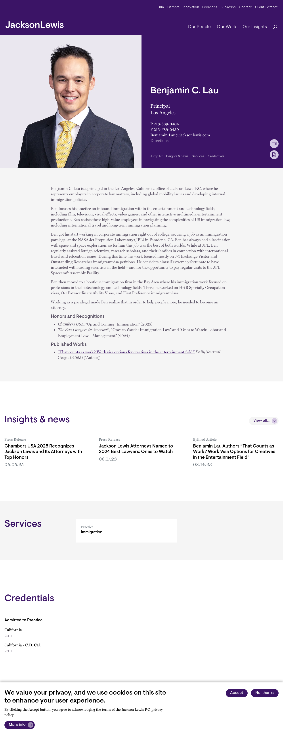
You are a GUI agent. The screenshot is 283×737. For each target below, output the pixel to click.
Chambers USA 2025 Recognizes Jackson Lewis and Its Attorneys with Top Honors (43, 452)
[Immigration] (126, 537)
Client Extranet (266, 7)
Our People (199, 27)
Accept (236, 693)
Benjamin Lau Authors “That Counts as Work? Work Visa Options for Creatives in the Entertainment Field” (234, 452)
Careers (173, 7)
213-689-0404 (166, 124)
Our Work (226, 27)
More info (17, 725)
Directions (159, 140)
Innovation (191, 7)
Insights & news (177, 156)
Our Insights (255, 27)
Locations (209, 7)
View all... (261, 421)
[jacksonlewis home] (35, 23)
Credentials (216, 156)
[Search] (273, 27)
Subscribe (228, 7)
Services (198, 156)
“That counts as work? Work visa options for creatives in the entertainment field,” (126, 352)
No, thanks (264, 693)
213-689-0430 (166, 129)
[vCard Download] (274, 143)
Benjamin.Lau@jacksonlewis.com (180, 135)
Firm (160, 7)
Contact (245, 7)
